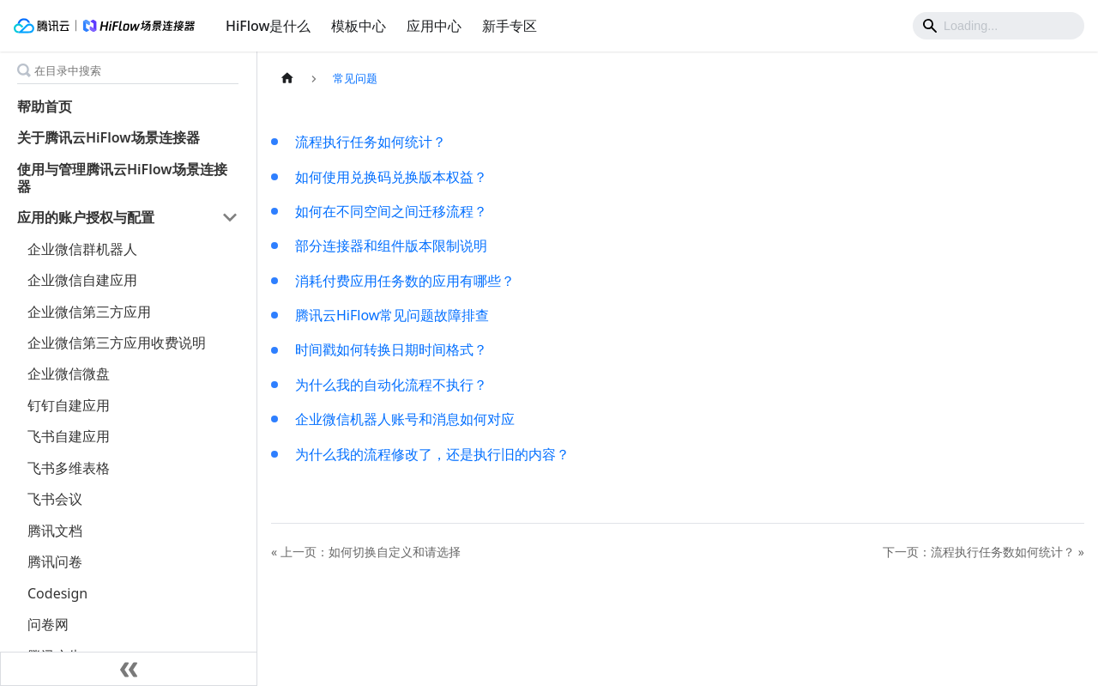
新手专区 (509, 25)
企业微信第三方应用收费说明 (116, 342)
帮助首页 (44, 106)
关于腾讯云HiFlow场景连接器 (108, 137)
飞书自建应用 (68, 436)
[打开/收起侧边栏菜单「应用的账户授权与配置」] (230, 217)
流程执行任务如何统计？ (370, 141)
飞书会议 (54, 498)
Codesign (57, 593)
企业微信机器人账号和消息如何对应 (405, 419)
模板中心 (358, 25)
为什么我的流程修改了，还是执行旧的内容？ (432, 454)
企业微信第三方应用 (89, 311)
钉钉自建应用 (68, 405)
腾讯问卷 (54, 561)
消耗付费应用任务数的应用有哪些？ (405, 280)
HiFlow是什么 (268, 25)
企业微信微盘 (68, 373)
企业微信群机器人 (82, 249)
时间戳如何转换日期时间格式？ (391, 349)
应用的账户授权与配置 (85, 217)
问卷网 (48, 624)
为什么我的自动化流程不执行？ (391, 384)
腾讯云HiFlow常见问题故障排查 (392, 315)
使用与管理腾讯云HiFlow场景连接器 (122, 178)
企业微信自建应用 (82, 279)
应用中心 (434, 25)
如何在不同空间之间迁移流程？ (391, 211)
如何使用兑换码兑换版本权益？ (391, 176)
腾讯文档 (54, 530)
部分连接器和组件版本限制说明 (391, 245)
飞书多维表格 (68, 467)
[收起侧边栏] (128, 669)
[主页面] (287, 78)
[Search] (998, 25)
